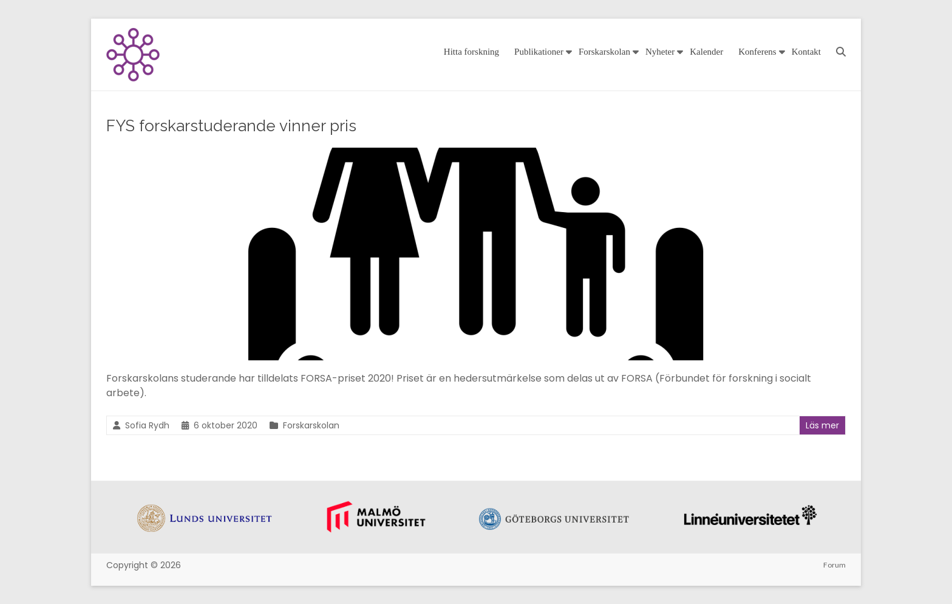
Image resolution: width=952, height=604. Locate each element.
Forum (834, 564)
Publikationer (538, 52)
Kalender (706, 52)
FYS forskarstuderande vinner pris (231, 126)
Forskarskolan (604, 52)
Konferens (757, 52)
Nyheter (660, 52)
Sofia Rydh (147, 425)
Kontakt (806, 52)
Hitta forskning (471, 52)
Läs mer (822, 425)
